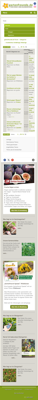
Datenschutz (18, 389)
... (20, 47)
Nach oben (6, 134)
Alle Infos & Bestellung (19, 307)
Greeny (18, 102)
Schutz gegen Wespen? (14, 100)
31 (24, 47)
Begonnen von (16, 52)
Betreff (8, 52)
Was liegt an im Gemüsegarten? (14, 219)
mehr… (20, 228)
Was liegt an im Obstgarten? (13, 316)
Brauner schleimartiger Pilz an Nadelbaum (14, 110)
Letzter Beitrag (30, 51)
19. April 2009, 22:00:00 (31, 110)
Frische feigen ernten (11, 187)
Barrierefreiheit (19, 393)
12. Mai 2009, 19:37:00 (31, 86)
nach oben (29, 397)
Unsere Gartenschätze (10, 241)
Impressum (8, 389)
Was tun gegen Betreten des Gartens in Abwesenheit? (14, 77)
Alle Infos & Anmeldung (19, 210)
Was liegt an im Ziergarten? (12, 367)
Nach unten (7, 47)
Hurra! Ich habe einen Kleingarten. (15, 337)
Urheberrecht (29, 389)
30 (21, 47)
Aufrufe (26, 53)
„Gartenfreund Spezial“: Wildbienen (16, 284)
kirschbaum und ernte (13, 88)
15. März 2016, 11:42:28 (31, 99)
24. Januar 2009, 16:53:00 (31, 77)
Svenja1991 (32, 131)
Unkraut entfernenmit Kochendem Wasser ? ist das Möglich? (14, 124)
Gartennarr (32, 105)
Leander (18, 128)
